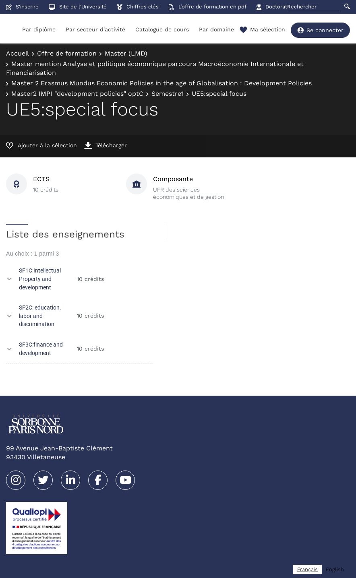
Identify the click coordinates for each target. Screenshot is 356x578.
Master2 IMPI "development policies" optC (77, 93)
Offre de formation (67, 53)
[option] (335, 569)
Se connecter (320, 30)
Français (307, 569)
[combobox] (307, 569)
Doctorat (272, 7)
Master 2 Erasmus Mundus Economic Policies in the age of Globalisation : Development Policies (161, 83)
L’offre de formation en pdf (207, 7)
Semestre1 (167, 93)
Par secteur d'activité (95, 29)
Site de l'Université (78, 7)
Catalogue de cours (162, 29)
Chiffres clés (138, 7)
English (335, 569)
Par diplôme (39, 29)
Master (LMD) (126, 53)
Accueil (17, 53)
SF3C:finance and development (41, 349)
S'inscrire (22, 7)
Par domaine (216, 29)
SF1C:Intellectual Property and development (40, 278)
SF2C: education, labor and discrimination (40, 315)
